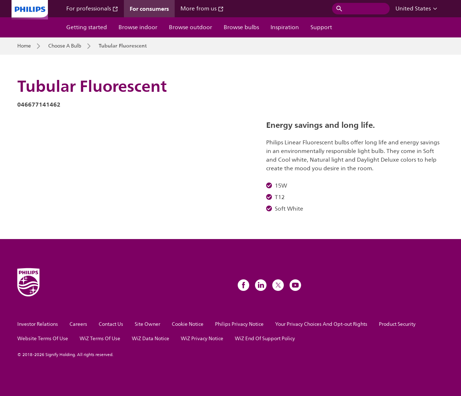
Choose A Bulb (64, 46)
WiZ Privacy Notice (202, 338)
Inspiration (284, 27)
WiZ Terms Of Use (100, 338)
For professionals (92, 8)
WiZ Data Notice (150, 338)
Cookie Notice (187, 324)
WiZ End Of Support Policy (265, 338)
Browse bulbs (241, 27)
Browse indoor (137, 27)
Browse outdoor (190, 27)
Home (24, 46)
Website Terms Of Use (42, 338)
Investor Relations (37, 324)
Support (321, 27)
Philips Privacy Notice (239, 324)
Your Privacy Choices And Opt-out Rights (321, 324)
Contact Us (111, 324)
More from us (202, 8)
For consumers (149, 8)
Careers (78, 324)
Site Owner (147, 324)
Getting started (86, 27)
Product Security (397, 324)
